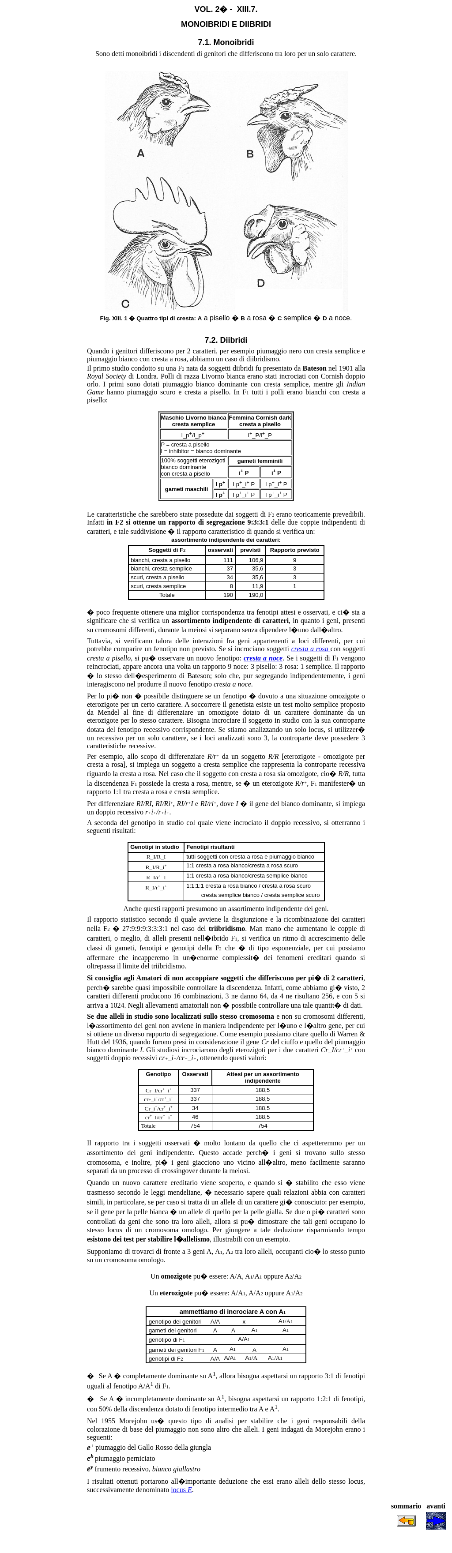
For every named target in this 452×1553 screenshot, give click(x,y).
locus (181, 1489)
